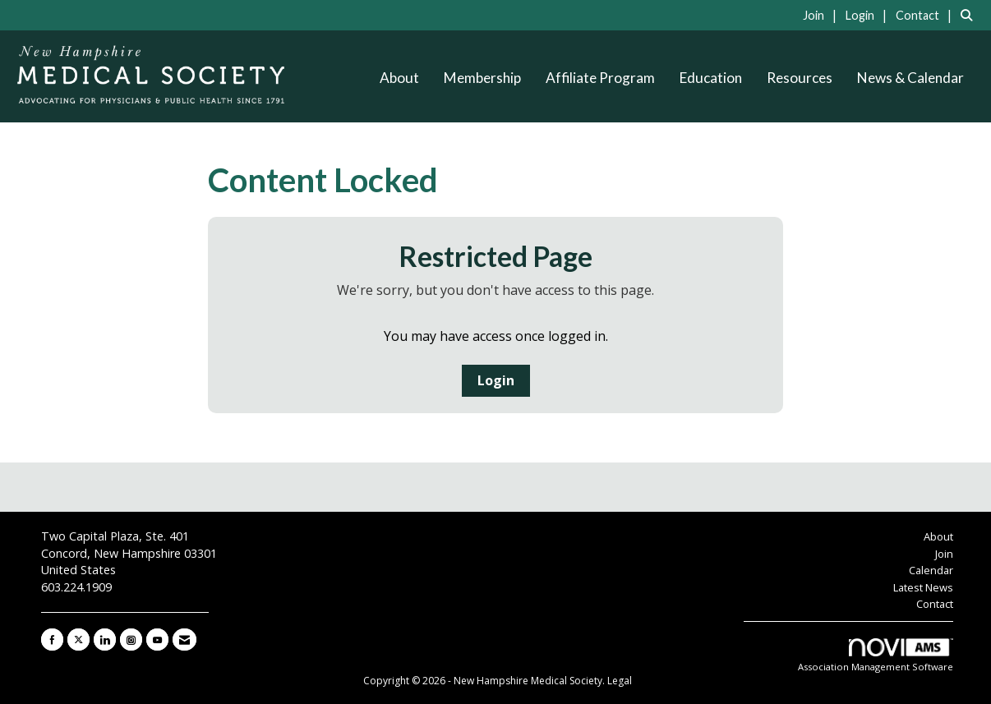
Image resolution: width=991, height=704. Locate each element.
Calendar (931, 570)
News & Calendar (910, 77)
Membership (482, 77)
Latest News (923, 587)
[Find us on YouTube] (157, 639)
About (399, 77)
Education (711, 77)
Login (495, 380)
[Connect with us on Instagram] (131, 639)
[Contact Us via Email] (184, 639)
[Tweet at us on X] (78, 639)
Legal (619, 681)
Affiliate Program (600, 77)
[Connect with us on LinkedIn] (105, 639)
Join (944, 553)
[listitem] (822, 15)
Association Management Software (875, 655)
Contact (934, 603)
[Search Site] (970, 15)
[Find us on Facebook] (52, 639)
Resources (799, 77)
